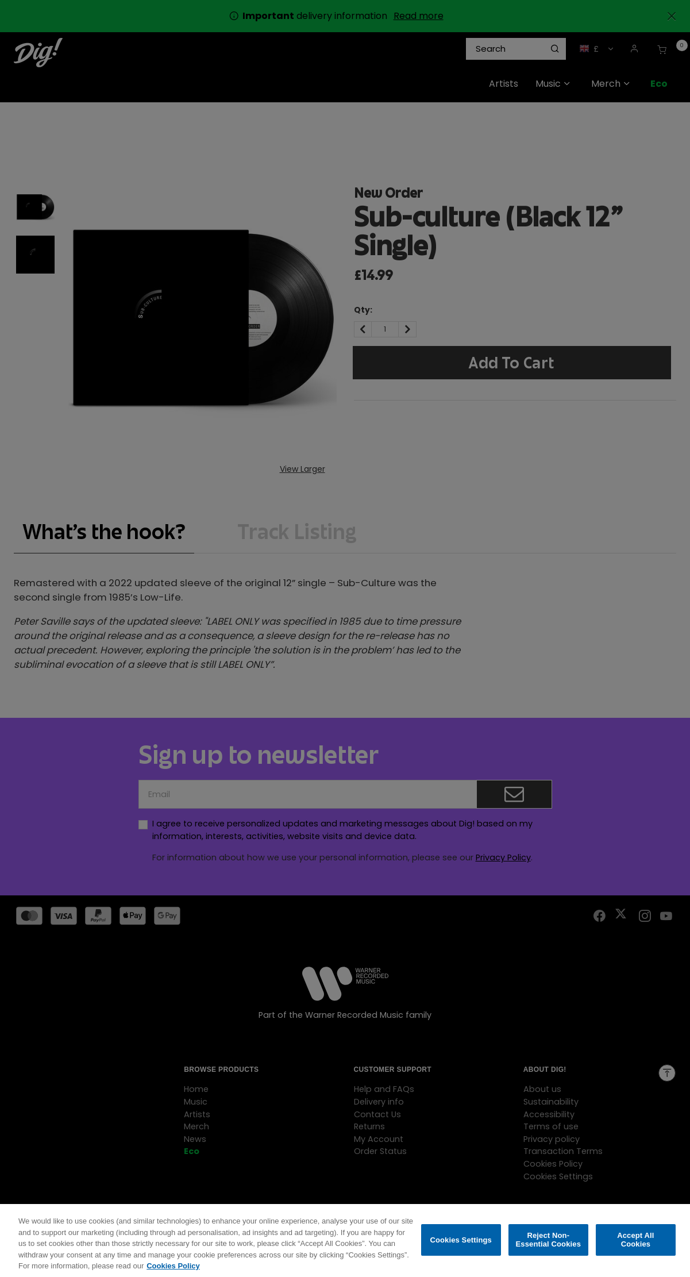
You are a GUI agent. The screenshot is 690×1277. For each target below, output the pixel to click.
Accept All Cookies (635, 1247)
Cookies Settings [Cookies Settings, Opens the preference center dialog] (461, 1247)
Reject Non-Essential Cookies (548, 1247)
